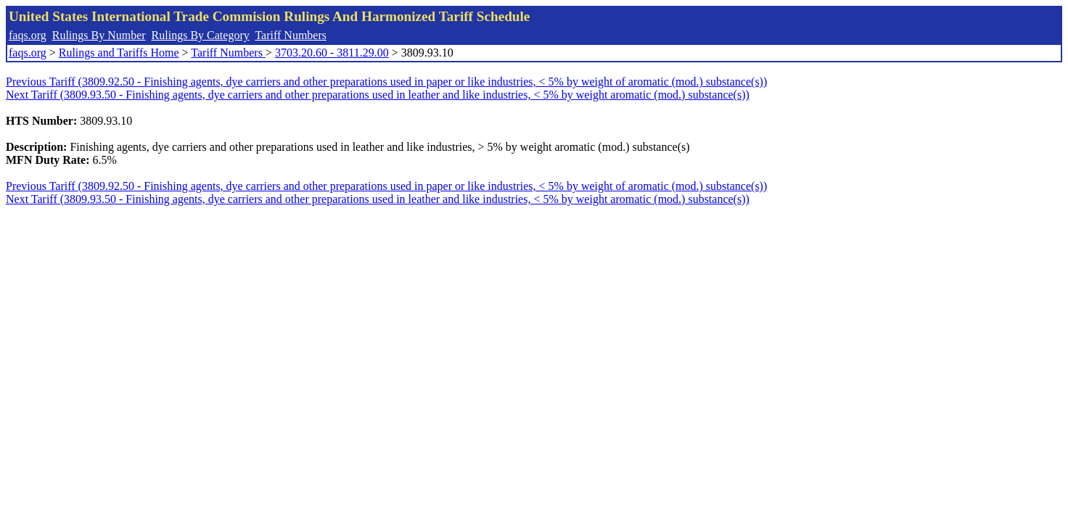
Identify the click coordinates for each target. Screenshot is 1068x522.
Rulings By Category (201, 35)
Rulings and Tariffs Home (119, 52)
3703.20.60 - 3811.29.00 (332, 52)
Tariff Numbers (290, 35)
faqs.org (27, 35)
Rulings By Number (99, 35)
